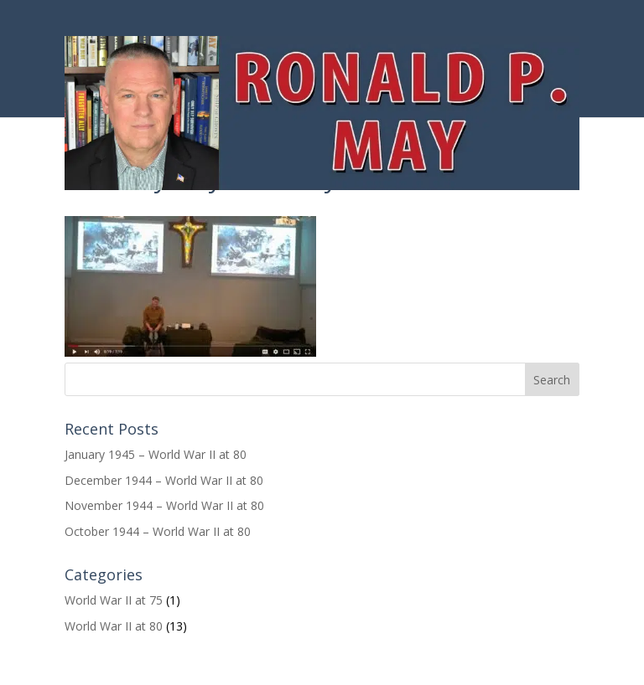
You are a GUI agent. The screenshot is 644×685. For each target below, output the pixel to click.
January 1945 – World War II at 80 (156, 454)
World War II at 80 (114, 626)
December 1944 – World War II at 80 (164, 480)
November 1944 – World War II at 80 (164, 505)
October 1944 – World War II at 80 (158, 531)
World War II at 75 (114, 600)
